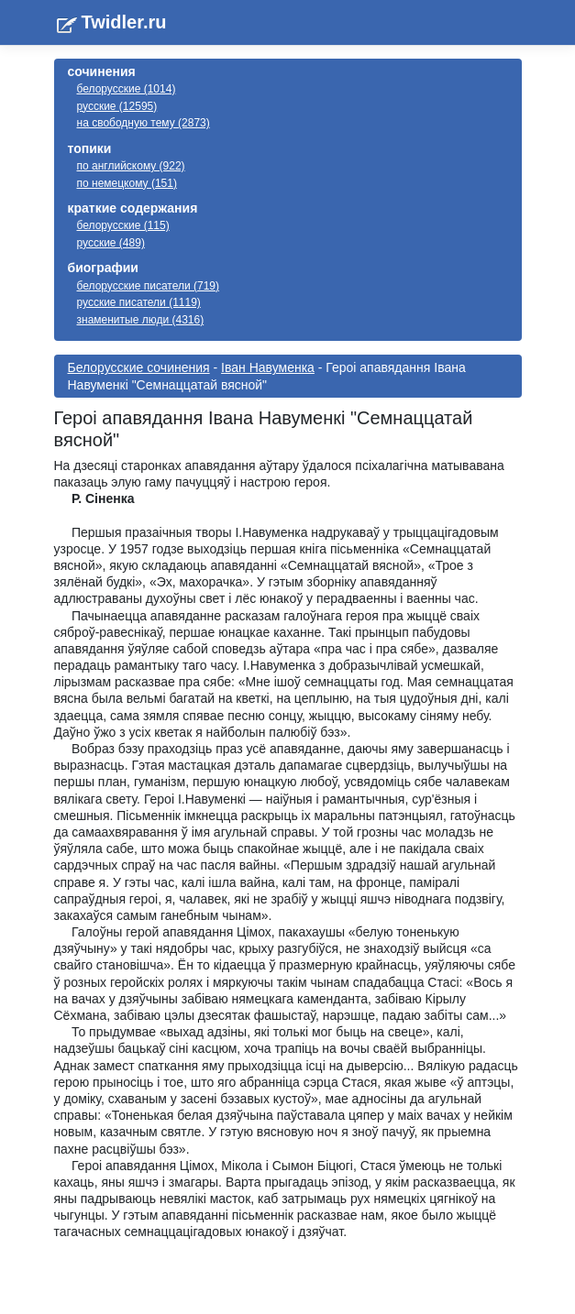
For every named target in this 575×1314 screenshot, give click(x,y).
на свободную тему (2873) (143, 122)
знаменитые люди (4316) (141, 319)
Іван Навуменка (268, 367)
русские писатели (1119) (139, 302)
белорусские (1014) (126, 88)
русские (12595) (117, 106)
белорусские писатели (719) (148, 285)
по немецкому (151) (127, 183)
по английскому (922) (131, 165)
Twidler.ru (124, 22)
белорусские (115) (123, 225)
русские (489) (111, 242)
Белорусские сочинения (139, 367)
